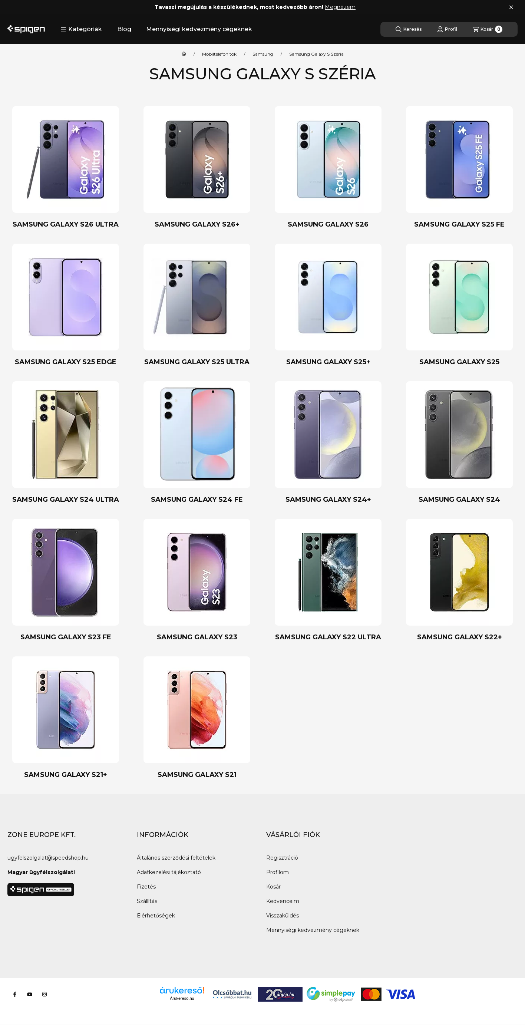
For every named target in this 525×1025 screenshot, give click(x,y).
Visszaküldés (282, 915)
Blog (124, 29)
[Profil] (447, 29)
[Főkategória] (184, 54)
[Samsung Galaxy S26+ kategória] (196, 167)
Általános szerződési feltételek (176, 857)
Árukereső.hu (182, 998)
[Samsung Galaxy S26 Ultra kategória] (65, 167)
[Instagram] (44, 994)
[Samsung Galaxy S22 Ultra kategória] (328, 580)
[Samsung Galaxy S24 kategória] (459, 442)
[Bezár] (511, 7)
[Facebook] (14, 994)
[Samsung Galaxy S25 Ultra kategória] (196, 305)
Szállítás (147, 901)
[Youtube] (29, 994)
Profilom (277, 872)
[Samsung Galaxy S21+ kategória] (65, 717)
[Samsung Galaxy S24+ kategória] (328, 442)
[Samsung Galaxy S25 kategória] (459, 305)
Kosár (273, 886)
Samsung (262, 54)
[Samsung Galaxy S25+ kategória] (328, 305)
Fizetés (146, 886)
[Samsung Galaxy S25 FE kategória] (459, 167)
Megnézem (340, 7)
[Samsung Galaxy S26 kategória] (328, 167)
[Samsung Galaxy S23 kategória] (196, 580)
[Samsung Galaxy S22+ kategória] (459, 580)
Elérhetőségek (156, 915)
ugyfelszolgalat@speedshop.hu (48, 857)
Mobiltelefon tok (219, 54)
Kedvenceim (282, 901)
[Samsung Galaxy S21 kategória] (196, 717)
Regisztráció (282, 857)
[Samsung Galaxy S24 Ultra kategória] (65, 442)
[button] (81, 29)
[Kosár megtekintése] (487, 29)
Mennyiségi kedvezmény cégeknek (199, 29)
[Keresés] (408, 29)
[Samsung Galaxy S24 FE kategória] (196, 442)
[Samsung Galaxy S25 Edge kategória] (65, 305)
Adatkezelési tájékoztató (169, 872)
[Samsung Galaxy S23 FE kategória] (65, 580)
